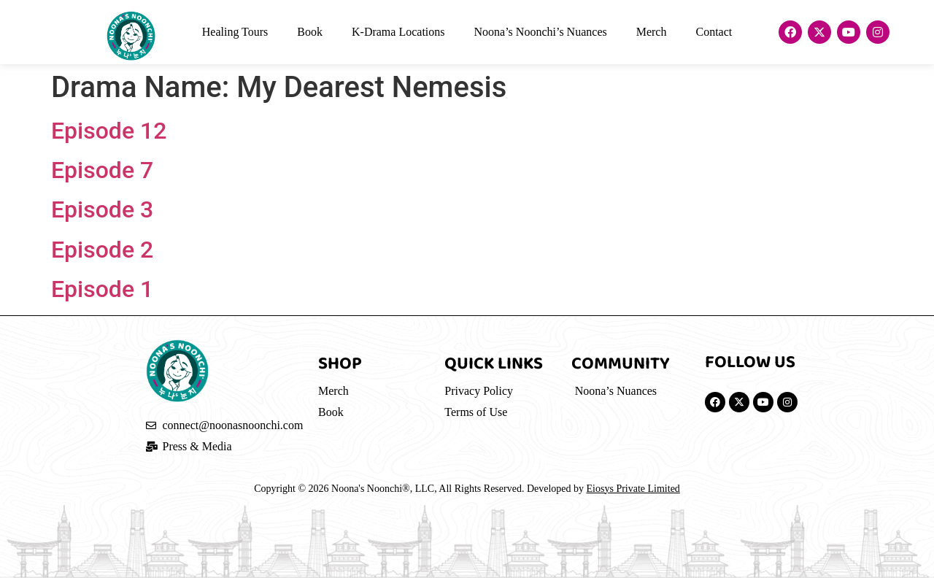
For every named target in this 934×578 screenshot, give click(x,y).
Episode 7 (102, 170)
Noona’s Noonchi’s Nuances (540, 32)
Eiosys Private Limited (633, 488)
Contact (713, 32)
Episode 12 (108, 130)
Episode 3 (102, 209)
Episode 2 (102, 249)
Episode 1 (102, 289)
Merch (651, 32)
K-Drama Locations (398, 32)
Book (310, 32)
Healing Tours (235, 32)
